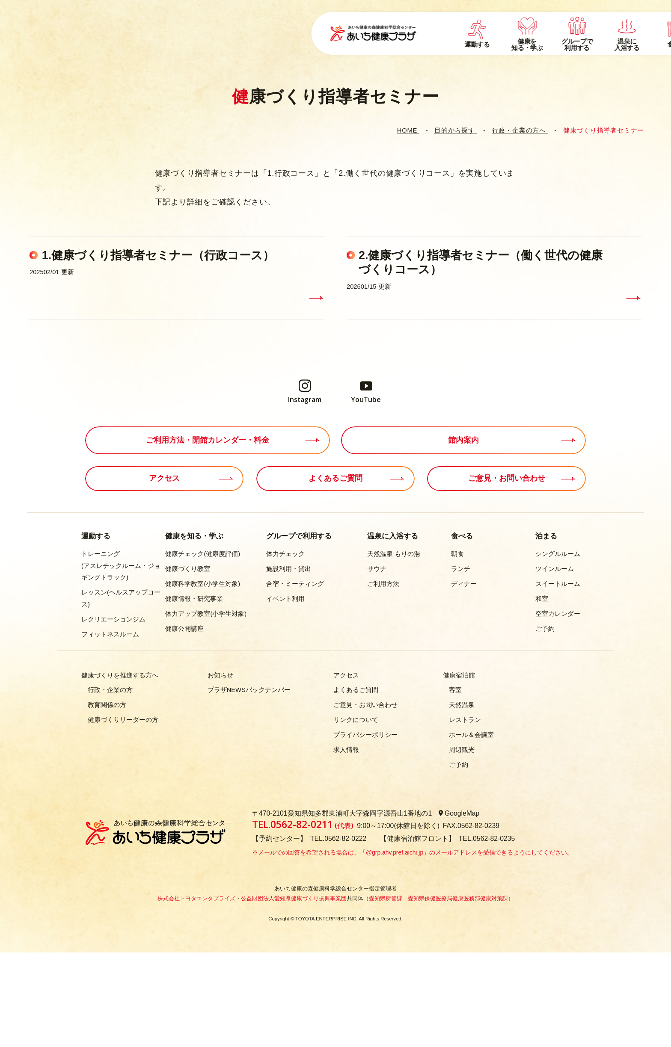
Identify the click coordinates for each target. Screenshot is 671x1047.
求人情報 (346, 749)
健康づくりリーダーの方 (123, 719)
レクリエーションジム (113, 619)
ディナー (464, 583)
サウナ (376, 568)
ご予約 (545, 628)
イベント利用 (285, 598)
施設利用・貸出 (288, 568)
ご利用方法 (383, 583)
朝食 (457, 553)
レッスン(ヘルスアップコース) (120, 598)
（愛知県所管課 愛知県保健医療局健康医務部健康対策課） (438, 898)
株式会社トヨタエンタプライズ (196, 898)
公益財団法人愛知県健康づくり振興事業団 (294, 898)
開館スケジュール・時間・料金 (572, 38)
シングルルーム (557, 553)
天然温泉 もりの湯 (393, 553)
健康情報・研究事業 (194, 598)
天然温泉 (462, 704)
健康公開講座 (184, 628)
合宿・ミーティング (295, 583)
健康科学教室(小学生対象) (202, 583)
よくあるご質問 (534, 25)
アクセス (581, 25)
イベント (486, 25)
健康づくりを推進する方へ (119, 675)
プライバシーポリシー (365, 734)
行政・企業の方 (110, 689)
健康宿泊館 (459, 675)
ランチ (460, 568)
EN (615, 25)
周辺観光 (462, 749)
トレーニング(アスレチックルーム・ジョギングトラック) (120, 565)
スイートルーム (557, 583)
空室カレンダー (557, 613)
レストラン (465, 719)
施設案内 (504, 38)
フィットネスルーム (110, 634)
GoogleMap (462, 813)
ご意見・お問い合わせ (365, 704)
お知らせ (220, 675)
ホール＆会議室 (471, 734)
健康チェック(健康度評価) (202, 553)
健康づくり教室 (187, 568)
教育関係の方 (107, 704)
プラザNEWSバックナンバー (249, 689)
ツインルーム (554, 568)
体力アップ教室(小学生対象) (205, 613)
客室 (455, 689)
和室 (541, 598)
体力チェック (285, 553)
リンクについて (355, 719)
